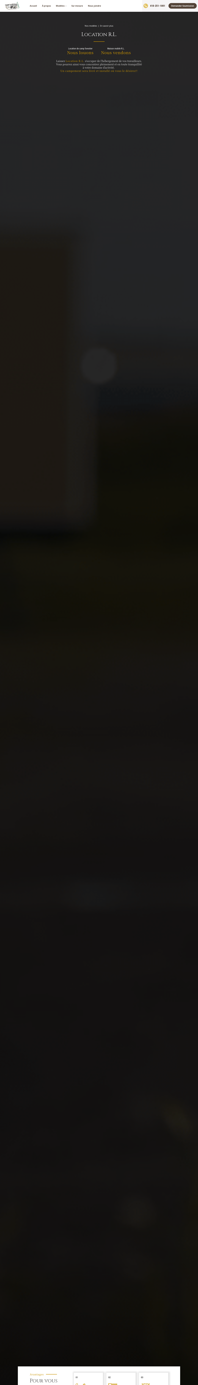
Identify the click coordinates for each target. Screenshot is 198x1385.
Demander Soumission (182, 6)
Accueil (35, 6)
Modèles (62, 6)
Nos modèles (91, 27)
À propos (48, 6)
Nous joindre (96, 6)
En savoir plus (106, 27)
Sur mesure (79, 6)
